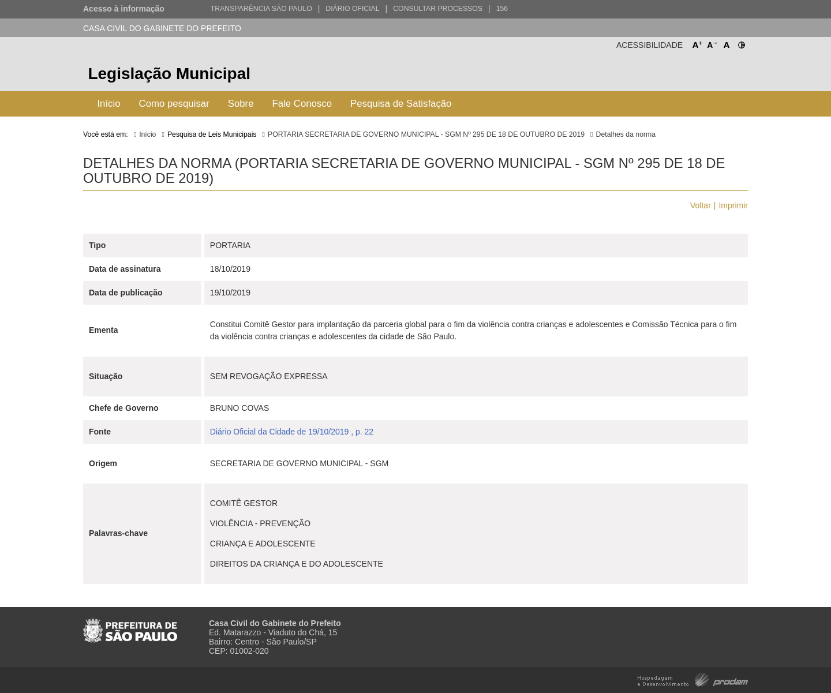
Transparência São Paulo (261, 9)
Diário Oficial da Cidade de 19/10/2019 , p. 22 (291, 431)
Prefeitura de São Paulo (705, 75)
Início (108, 103)
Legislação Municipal (169, 74)
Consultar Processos (437, 9)
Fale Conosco (302, 103)
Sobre (241, 103)
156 (502, 9)
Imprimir (733, 205)
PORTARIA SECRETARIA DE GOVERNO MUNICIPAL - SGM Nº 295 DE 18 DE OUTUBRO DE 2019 (426, 134)
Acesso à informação (123, 8)
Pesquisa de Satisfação (400, 103)
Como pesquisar (174, 103)
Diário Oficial (352, 9)
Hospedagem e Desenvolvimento (693, 679)
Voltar (700, 205)
